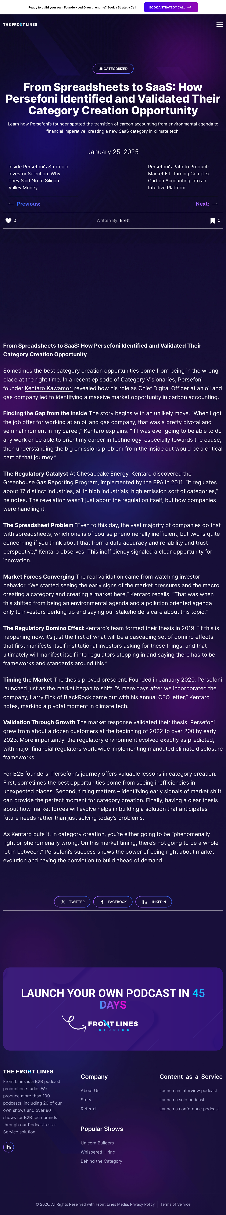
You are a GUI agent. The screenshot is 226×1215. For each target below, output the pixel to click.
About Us (90, 1090)
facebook (113, 902)
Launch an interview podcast (188, 1090)
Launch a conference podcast (189, 1108)
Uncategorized (113, 69)
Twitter (72, 902)
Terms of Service (175, 1204)
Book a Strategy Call (167, 7)
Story (86, 1099)
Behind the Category (101, 1161)
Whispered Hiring (98, 1152)
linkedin (153, 902)
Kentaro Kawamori (49, 388)
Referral (88, 1108)
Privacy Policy (142, 1204)
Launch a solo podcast (181, 1099)
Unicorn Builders (97, 1142)
